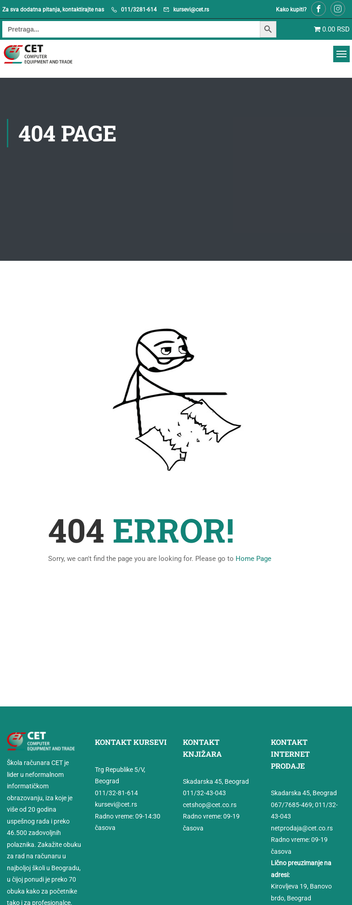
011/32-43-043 (204, 793)
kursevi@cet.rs (191, 9)
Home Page (253, 559)
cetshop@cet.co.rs (209, 804)
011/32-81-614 (116, 793)
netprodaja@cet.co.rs (302, 828)
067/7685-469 (291, 804)
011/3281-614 (139, 9)
